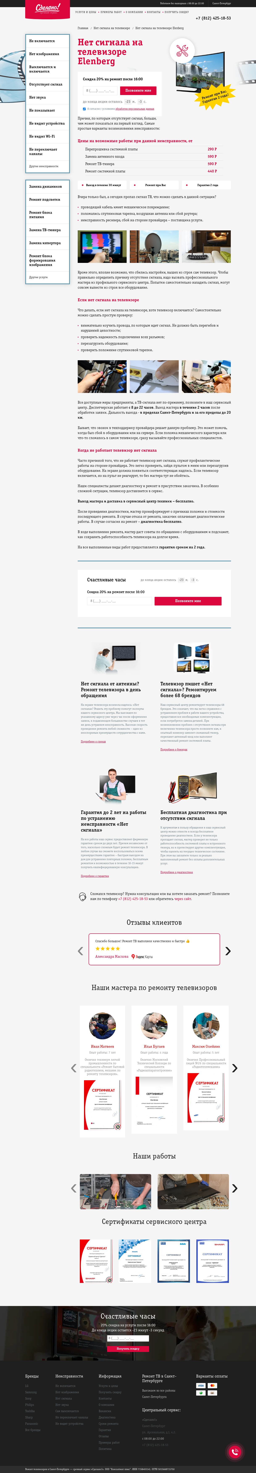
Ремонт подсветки (44, 200)
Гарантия (105, 1430)
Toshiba (30, 1411)
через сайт (182, 899)
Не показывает (42, 110)
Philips (29, 1405)
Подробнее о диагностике (176, 872)
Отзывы (104, 1436)
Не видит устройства (47, 123)
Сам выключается (67, 1411)
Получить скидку (177, 12)
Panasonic (31, 1423)
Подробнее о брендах (173, 749)
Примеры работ (111, 12)
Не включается (42, 41)
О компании (134, 12)
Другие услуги (38, 277)
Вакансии (105, 1411)
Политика (105, 1449)
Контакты (154, 12)
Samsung (31, 1392)
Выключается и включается (42, 69)
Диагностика (107, 1417)
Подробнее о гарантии (95, 876)
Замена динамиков (45, 187)
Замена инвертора (45, 243)
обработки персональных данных (135, 109)
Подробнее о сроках (93, 741)
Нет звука (37, 97)
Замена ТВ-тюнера (45, 230)
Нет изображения (44, 54)
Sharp (29, 1417)
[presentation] (80, 950)
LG (26, 1386)
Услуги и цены (85, 12)
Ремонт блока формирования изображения (42, 260)
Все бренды (33, 1430)
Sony (28, 1398)
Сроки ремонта (108, 1423)
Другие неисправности (43, 166)
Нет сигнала (63, 1398)
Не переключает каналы (43, 152)
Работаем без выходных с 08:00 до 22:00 (182, 3)
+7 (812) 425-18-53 (213, 18)
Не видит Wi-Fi (42, 136)
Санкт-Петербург (222, 3)
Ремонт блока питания (40, 215)
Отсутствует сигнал (45, 84)
